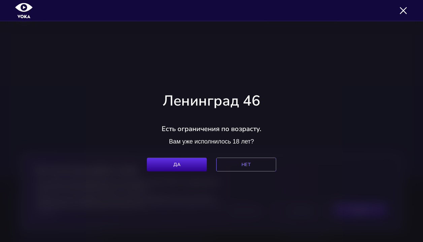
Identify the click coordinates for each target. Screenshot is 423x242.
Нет (246, 164)
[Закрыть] (403, 10)
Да (177, 164)
